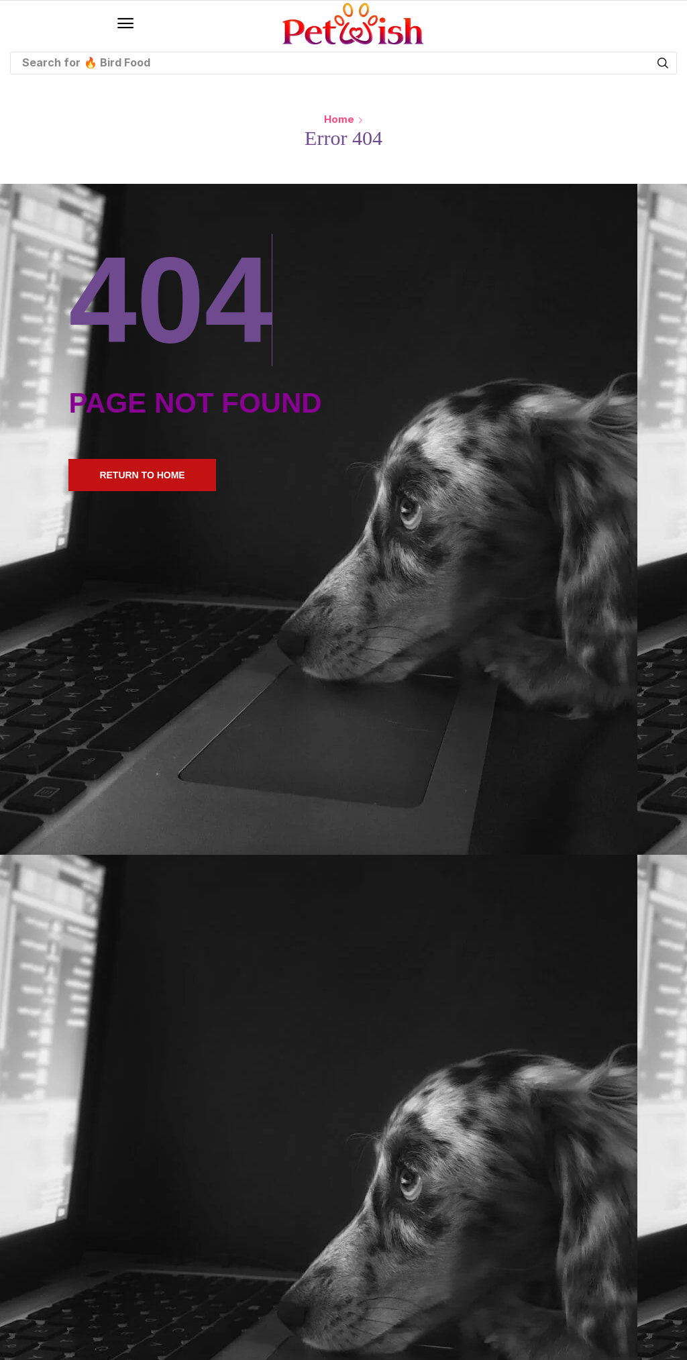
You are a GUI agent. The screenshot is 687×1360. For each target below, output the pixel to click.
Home (339, 119)
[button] (125, 23)
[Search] (662, 63)
